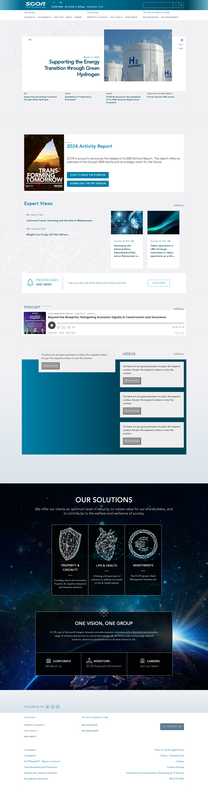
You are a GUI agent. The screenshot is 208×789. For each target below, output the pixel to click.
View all (179, 205)
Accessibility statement (36, 779)
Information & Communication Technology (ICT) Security (155, 773)
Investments (131, 17)
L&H (28, 215)
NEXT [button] (180, 45)
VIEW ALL (179, 354)
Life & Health (116, 17)
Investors (59, 17)
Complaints (30, 756)
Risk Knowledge (151, 17)
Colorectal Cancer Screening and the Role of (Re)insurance (59, 221)
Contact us (174, 727)
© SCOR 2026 (176, 779)
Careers (78, 17)
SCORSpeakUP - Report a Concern (42, 761)
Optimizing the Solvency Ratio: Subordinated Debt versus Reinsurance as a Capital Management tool (126, 251)
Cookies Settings (175, 767)
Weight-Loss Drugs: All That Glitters (47, 235)
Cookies (180, 761)
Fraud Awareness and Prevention (40, 767)
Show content (50, 366)
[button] (176, 5)
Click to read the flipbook (88, 175)
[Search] (181, 5)
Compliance (30, 750)
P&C (30, 40)
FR (54, 3)
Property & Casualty (97, 17)
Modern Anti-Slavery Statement (40, 773)
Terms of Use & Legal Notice (169, 750)
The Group (29, 13)
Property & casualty (34, 725)
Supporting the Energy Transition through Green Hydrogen (71, 68)
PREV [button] (181, 49)
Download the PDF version (88, 184)
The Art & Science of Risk (156, 13)
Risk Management (170, 17)
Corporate (29, 17)
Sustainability (44, 17)
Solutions (92, 13)
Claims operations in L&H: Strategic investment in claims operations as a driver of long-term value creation (162, 251)
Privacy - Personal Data (172, 756)
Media (69, 17)
